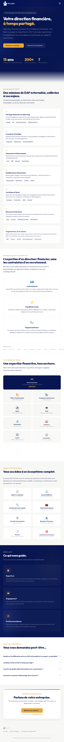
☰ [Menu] (60, 3)
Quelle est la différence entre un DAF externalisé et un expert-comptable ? (32, 657)
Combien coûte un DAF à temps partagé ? (32, 664)
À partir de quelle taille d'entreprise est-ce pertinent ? (32, 670)
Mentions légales (14, 731)
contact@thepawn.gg (36, 715)
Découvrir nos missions (35, 46)
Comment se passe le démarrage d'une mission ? (32, 677)
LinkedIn (5, 731)
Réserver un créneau (13, 46)
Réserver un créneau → (32, 711)
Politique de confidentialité (28, 731)
